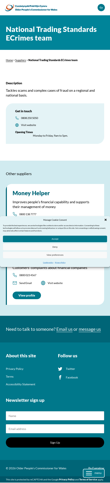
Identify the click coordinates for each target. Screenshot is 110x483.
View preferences (55, 255)
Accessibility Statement (20, 384)
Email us (64, 329)
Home (9, 60)
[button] (105, 219)
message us (90, 329)
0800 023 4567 (27, 275)
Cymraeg (100, 8)
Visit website (28, 125)
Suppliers (20, 60)
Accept (55, 239)
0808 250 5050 (29, 118)
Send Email (25, 283)
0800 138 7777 (27, 214)
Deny (54, 247)
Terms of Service (88, 479)
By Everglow (96, 468)
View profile (26, 296)
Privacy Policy (60, 262)
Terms (10, 377)
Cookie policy (48, 262)
